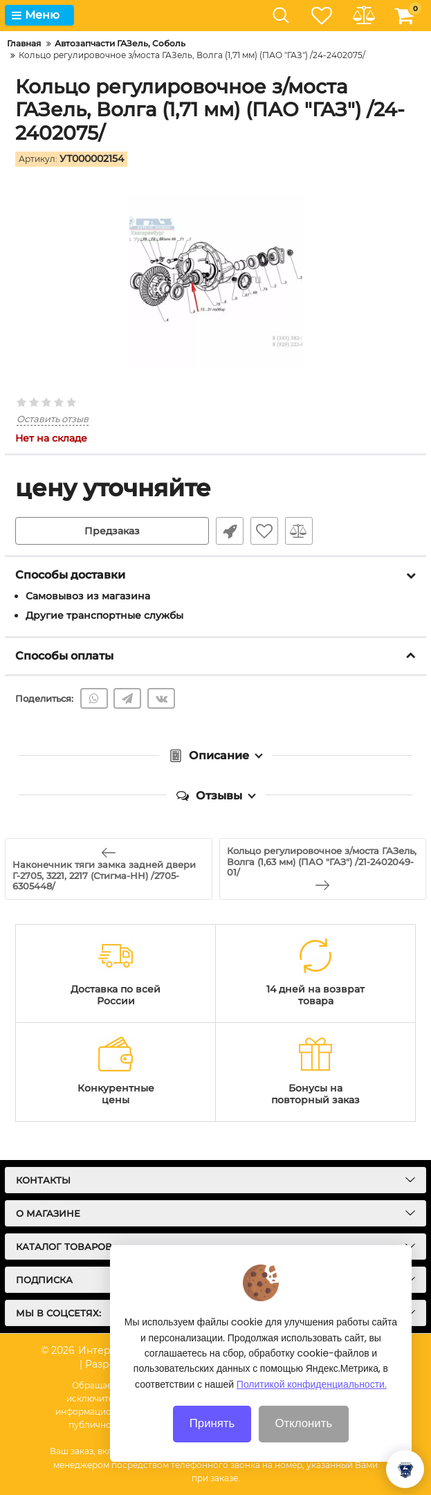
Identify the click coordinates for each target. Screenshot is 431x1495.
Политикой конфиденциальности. (312, 1401)
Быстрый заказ (230, 531)
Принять (212, 1439)
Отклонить (304, 1439)
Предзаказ (112, 531)
